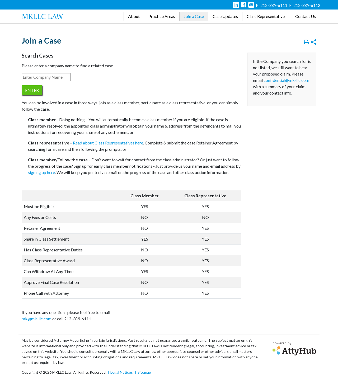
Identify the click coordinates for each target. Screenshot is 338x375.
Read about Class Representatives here (108, 142)
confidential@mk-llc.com (286, 80)
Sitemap (144, 372)
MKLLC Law (42, 16)
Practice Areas (161, 16)
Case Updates (225, 16)
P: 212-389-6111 (271, 5)
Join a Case (194, 16)
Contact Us (305, 16)
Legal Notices (121, 372)
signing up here (41, 172)
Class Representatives (267, 16)
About (134, 16)
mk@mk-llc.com (36, 318)
